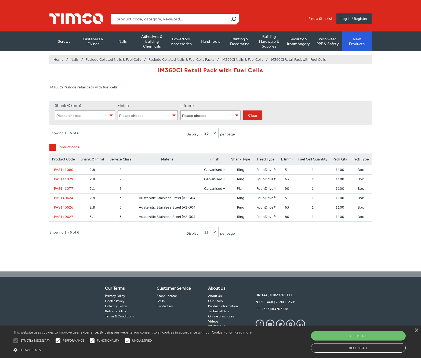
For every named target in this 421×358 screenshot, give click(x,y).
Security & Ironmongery (298, 41)
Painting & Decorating (239, 41)
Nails (122, 41)
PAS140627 (63, 216)
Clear (252, 115)
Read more (243, 332)
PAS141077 (63, 188)
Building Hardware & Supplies (269, 41)
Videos (213, 321)
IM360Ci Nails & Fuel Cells (242, 59)
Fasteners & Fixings (93, 41)
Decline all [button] (358, 348)
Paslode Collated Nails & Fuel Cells (113, 59)
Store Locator (167, 296)
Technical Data (218, 311)
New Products (357, 41)
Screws (64, 41)
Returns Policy (115, 311)
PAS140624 (63, 198)
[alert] (210, 342)
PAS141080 (63, 169)
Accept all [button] (358, 336)
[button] (132, 349)
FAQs (161, 301)
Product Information (223, 306)
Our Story (215, 301)
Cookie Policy (115, 301)
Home (58, 59)
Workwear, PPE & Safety (328, 41)
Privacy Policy (115, 296)
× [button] (416, 330)
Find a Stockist (320, 18)
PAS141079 (63, 179)
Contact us (165, 306)
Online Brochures (221, 316)
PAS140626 (63, 207)
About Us (215, 296)
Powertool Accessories (181, 41)
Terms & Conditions (119, 316)
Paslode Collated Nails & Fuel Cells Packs (181, 59)
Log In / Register (354, 18)
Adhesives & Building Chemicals (152, 41)
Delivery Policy (116, 306)
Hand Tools (210, 41)
